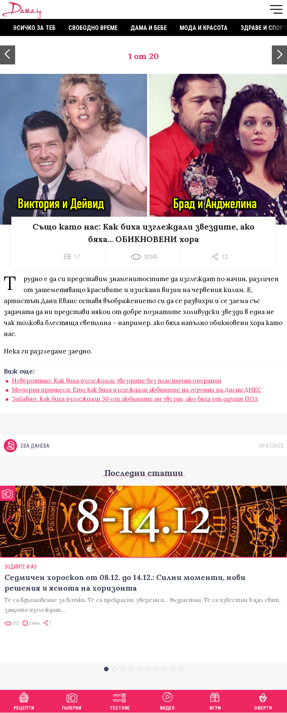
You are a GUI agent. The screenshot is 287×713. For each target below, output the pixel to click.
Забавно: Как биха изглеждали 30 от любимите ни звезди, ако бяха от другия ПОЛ (135, 398)
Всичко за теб (34, 27)
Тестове (120, 700)
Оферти (263, 700)
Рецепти (24, 700)
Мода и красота (204, 27)
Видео (167, 700)
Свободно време (93, 27)
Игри (215, 700)
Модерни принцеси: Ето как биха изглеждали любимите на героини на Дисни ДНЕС (136, 389)
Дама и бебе (148, 27)
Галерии (71, 700)
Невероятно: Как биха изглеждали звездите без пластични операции (116, 380)
